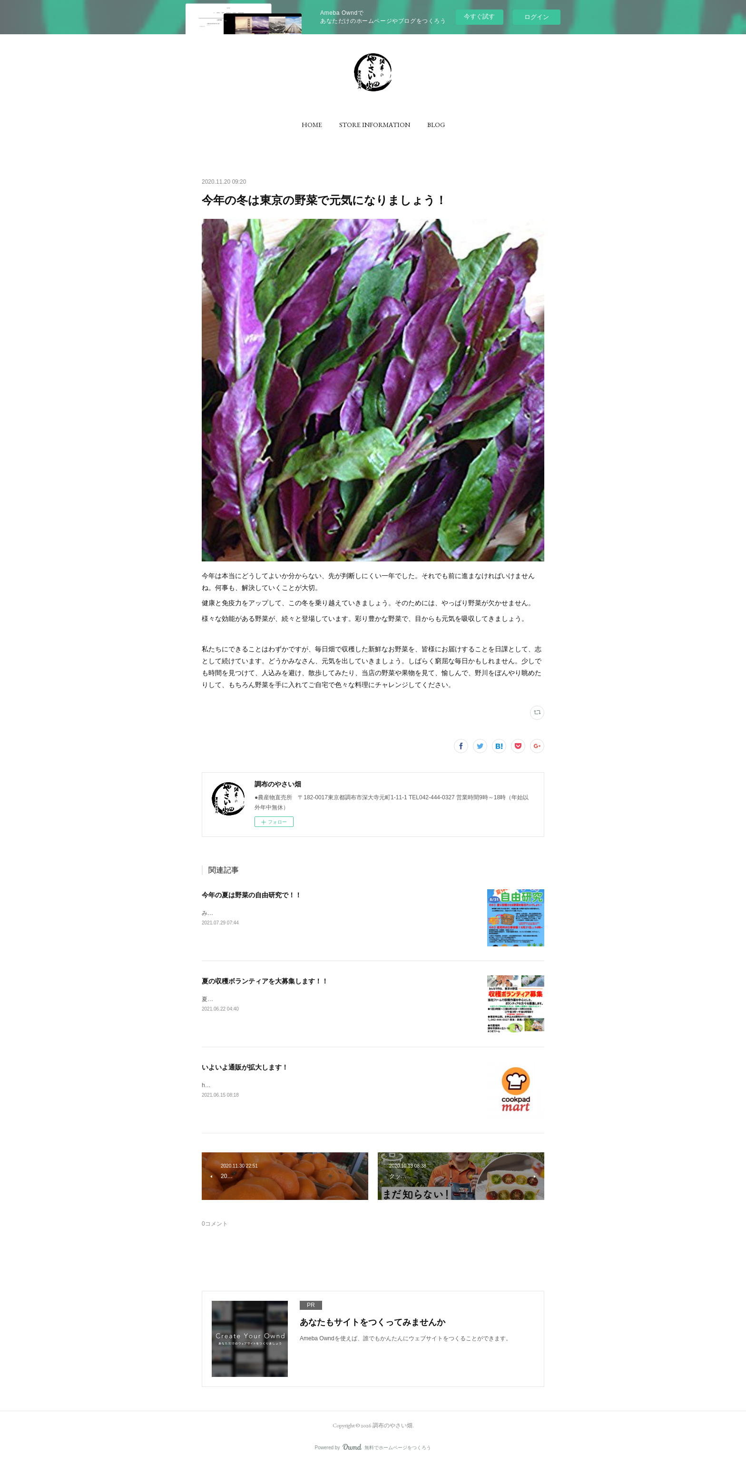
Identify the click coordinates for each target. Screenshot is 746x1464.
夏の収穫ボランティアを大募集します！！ (265, 981)
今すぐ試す (479, 16)
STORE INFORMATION (374, 124)
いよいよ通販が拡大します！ (245, 1067)
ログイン (536, 16)
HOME (312, 124)
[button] (312, 124)
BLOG (436, 124)
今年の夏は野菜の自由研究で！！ (252, 895)
